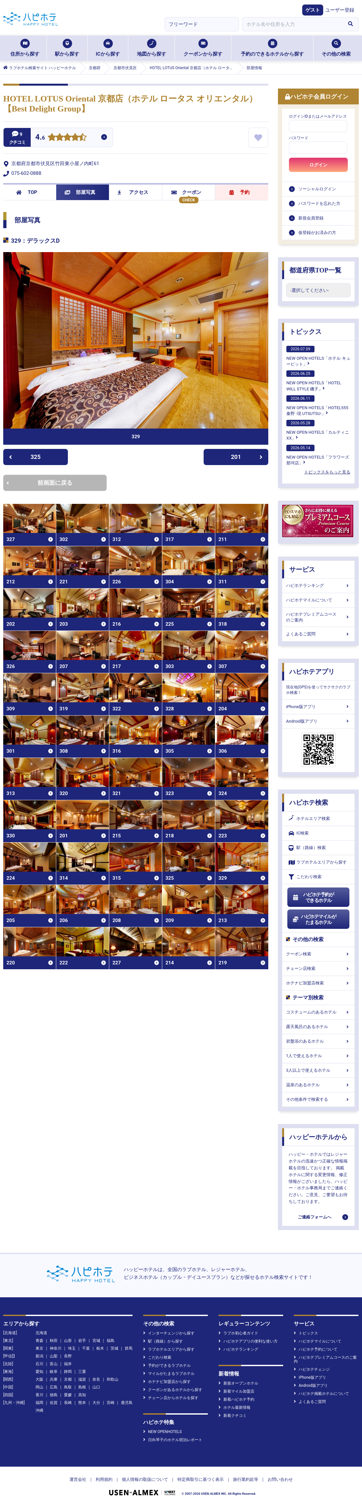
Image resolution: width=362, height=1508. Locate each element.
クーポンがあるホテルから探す (172, 1389)
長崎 (68, 1402)
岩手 (82, 1340)
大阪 (39, 1379)
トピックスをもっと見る (327, 472)
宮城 (96, 1340)
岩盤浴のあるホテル (318, 1041)
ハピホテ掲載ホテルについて (321, 1393)
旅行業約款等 (245, 1479)
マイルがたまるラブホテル (169, 1373)
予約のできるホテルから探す (272, 48)
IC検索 (299, 833)
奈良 (96, 1379)
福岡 (39, 1402)
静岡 (68, 1371)
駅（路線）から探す (163, 1341)
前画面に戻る (39, 482)
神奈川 (55, 1348)
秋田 (54, 1340)
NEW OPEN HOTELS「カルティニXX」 (317, 430)
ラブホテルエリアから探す (318, 862)
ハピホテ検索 (308, 802)
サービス (302, 569)
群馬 (129, 1348)
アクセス (133, 192)
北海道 (41, 1333)
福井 (68, 1364)
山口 (96, 1387)
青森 (39, 1340)
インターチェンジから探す (169, 1333)
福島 (110, 1340)
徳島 (54, 1395)
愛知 (39, 1371)
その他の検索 (336, 48)
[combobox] (292, 24)
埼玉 (72, 1348)
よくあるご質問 (318, 634)
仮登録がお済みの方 (317, 232)
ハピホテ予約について (315, 1349)
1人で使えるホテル (318, 1055)
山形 (68, 1340)
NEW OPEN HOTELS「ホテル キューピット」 (318, 356)
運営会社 (77, 1479)
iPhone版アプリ (318, 706)
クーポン (186, 192)
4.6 (40, 138)
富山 (54, 1364)
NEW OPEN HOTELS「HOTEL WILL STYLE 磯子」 (313, 380)
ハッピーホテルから (318, 1137)
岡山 (39, 1387)
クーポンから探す (203, 48)
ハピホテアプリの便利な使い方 (248, 1341)
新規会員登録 (311, 218)
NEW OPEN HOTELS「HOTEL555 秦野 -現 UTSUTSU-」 (317, 405)
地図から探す (151, 48)
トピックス (305, 331)
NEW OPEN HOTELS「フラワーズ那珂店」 (317, 455)
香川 (39, 1395)
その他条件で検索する (318, 1099)
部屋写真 (80, 192)
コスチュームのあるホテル (318, 1012)
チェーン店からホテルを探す (170, 1398)
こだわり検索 (305, 877)
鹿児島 (127, 1402)
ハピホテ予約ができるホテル (313, 897)
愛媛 (68, 1395)
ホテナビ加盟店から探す (167, 1381)
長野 (68, 1356)
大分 (96, 1402)
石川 (39, 1364)
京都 (68, 1379)
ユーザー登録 (339, 10)
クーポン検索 (318, 953)
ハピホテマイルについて (318, 600)
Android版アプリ (318, 721)
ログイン (318, 164)
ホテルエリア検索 (309, 819)
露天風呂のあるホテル (318, 1026)
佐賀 (54, 1402)
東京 (39, 1348)
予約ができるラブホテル (167, 1365)
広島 (54, 1387)
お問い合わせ (280, 1479)
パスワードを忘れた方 (319, 203)
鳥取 (68, 1387)
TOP (26, 192)
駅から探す (67, 48)
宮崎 (110, 1402)
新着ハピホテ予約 (236, 1399)
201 (247, 456)
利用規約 (104, 1479)
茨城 (114, 1348)
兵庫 (54, 1379)
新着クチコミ (232, 1415)
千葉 (86, 1348)
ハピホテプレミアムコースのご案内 (318, 617)
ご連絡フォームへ (314, 1217)
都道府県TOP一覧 (315, 270)
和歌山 (112, 1379)
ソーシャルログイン (317, 188)
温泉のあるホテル (318, 1084)
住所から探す (24, 48)
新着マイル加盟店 (236, 1391)
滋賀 (82, 1379)
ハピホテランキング (318, 585)
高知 (82, 1395)
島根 (82, 1387)
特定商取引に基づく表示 (200, 1479)
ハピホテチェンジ (312, 1369)
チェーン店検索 (318, 968)
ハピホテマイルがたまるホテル (314, 919)
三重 (82, 1371)
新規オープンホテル (238, 1383)
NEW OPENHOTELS (162, 1431)
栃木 (100, 1348)
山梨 (54, 1356)
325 (24, 456)
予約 (239, 192)
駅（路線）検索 (307, 848)
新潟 (39, 1356)
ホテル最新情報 (234, 1407)
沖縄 (39, 1410)
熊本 (82, 1402)
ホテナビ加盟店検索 (318, 983)
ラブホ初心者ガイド (238, 1333)
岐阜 (54, 1371)
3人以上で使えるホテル (318, 1070)
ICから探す (108, 48)
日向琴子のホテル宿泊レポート (172, 1440)
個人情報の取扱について (145, 1479)
